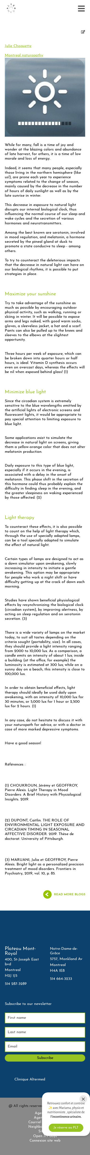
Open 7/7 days (45, 1136)
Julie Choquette (18, 46)
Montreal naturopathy (24, 55)
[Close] (83, 1099)
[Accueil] (11, 8)
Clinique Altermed (29, 1079)
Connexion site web (45, 1141)
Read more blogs (69, 894)
